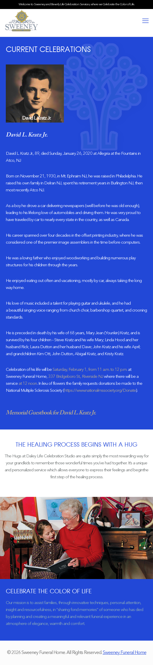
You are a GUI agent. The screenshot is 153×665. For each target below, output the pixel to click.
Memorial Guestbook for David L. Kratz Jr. (51, 413)
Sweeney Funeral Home (124, 652)
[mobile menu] (145, 21)
